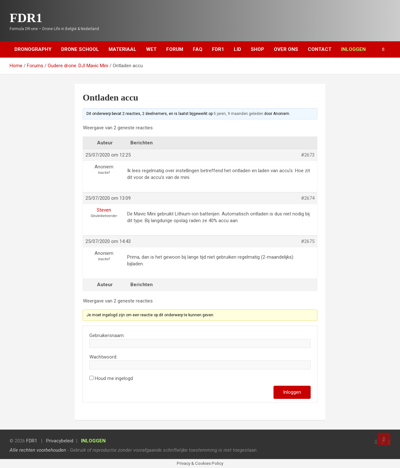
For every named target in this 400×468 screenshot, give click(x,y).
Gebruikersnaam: (107, 335)
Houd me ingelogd (114, 378)
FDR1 (26, 18)
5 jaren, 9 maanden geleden (238, 113)
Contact (319, 49)
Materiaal (122, 49)
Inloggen (292, 392)
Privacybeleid (59, 441)
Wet (151, 49)
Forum (174, 49)
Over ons (286, 49)
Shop (257, 49)
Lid (237, 49)
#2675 (307, 241)
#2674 (307, 198)
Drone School (80, 49)
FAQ (197, 49)
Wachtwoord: (103, 357)
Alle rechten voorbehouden (38, 450)
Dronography (33, 49)
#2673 (307, 155)
